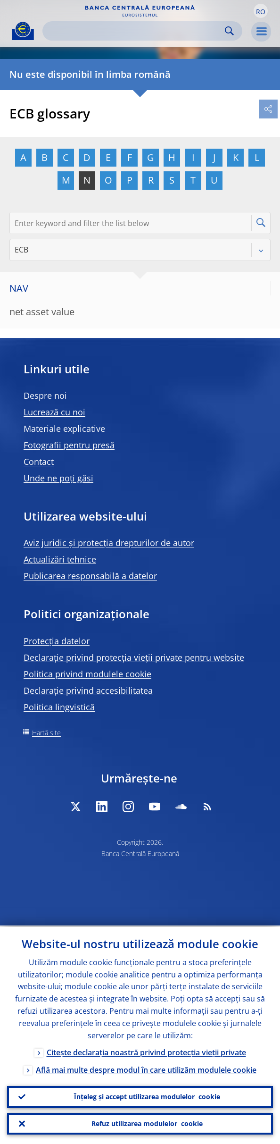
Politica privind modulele (87, 674)
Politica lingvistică (59, 707)
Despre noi (45, 395)
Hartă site (46, 732)
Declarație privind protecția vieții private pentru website (134, 657)
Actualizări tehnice (60, 559)
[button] (261, 11)
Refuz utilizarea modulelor (147, 1123)
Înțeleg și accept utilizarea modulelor (147, 1096)
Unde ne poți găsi (58, 478)
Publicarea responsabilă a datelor (90, 575)
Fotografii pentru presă (69, 445)
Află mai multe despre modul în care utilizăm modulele (146, 1068)
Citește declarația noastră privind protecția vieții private (146, 1050)
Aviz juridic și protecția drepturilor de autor (109, 542)
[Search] (135, 31)
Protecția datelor (57, 641)
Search (229, 31)
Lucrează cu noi (54, 412)
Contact (39, 461)
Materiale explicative (64, 428)
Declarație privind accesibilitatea (88, 690)
